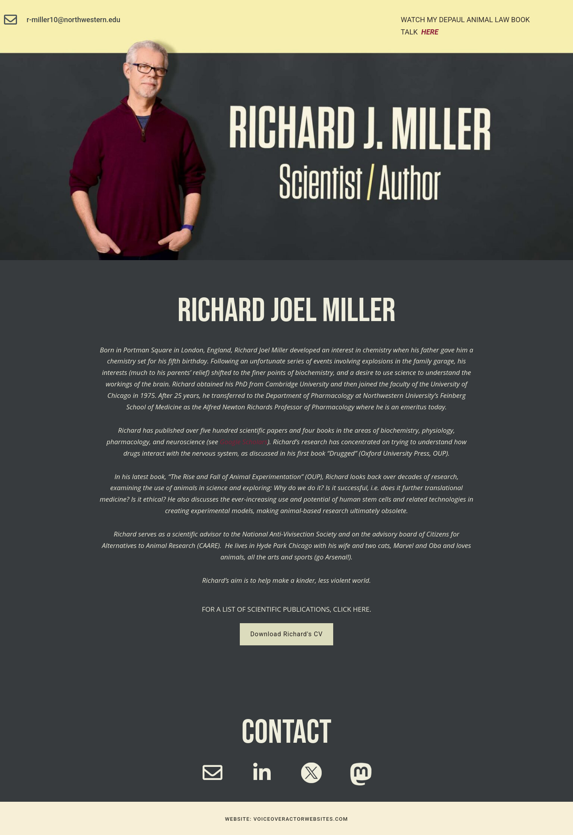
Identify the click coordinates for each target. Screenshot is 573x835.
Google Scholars (244, 441)
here (429, 32)
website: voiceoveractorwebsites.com (286, 819)
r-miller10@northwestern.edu (73, 19)
